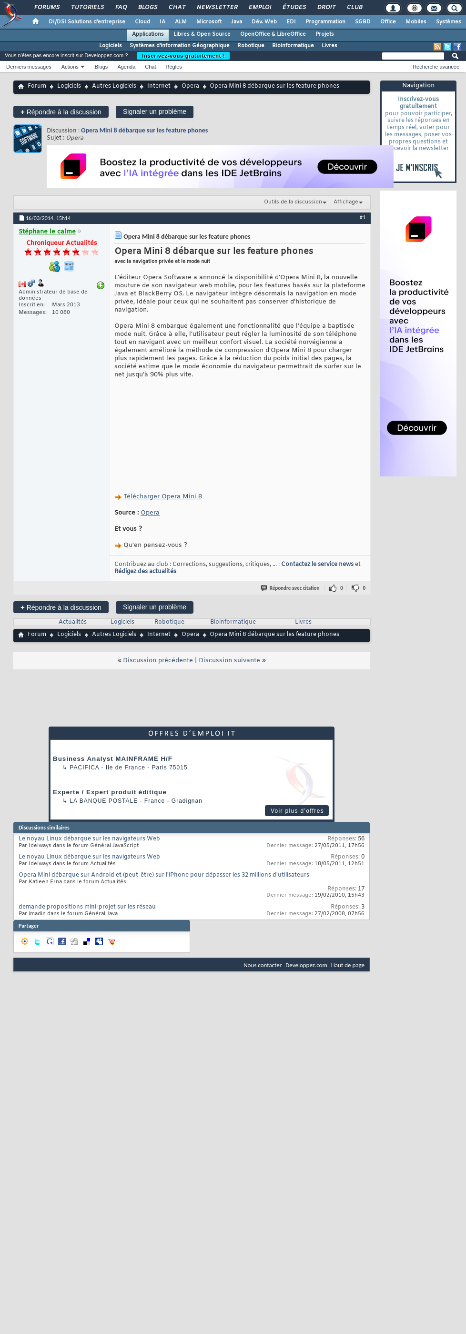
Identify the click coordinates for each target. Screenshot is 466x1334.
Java (236, 22)
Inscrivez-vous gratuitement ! (183, 56)
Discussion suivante (229, 661)
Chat (176, 7)
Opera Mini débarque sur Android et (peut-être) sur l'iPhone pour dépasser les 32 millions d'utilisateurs (164, 875)
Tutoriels (87, 7)
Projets (324, 34)
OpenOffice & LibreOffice (273, 34)
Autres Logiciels (114, 86)
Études (293, 7)
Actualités (73, 622)
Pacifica (84, 767)
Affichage (346, 202)
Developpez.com (306, 965)
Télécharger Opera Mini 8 (162, 497)
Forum (37, 86)
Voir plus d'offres (297, 811)
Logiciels (110, 45)
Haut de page (348, 965)
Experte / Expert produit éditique (110, 792)
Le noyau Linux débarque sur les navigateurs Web (89, 839)
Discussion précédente (158, 661)
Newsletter (216, 7)
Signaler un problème (154, 111)
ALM (181, 22)
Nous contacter (262, 965)
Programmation (325, 22)
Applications (148, 34)
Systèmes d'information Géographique (180, 45)
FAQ (120, 7)
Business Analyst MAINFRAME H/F (112, 758)
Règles (174, 67)
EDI (291, 22)
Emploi (259, 7)
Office (388, 22)
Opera (190, 86)
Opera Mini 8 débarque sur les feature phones (144, 130)
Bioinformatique (293, 45)
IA (162, 22)
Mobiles (415, 22)
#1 (362, 217)
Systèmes (448, 22)
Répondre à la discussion (60, 112)
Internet (159, 86)
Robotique (250, 45)
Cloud (142, 22)
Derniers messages (28, 67)
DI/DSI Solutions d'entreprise (87, 22)
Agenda (126, 67)
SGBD (363, 22)
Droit (326, 7)
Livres (329, 45)
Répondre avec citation (291, 588)
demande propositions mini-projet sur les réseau (87, 907)
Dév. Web (264, 22)
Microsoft (209, 22)
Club (354, 7)
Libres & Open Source (202, 34)
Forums (46, 7)
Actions (70, 67)
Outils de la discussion (293, 202)
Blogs (147, 7)
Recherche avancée (436, 67)
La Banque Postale (104, 801)
